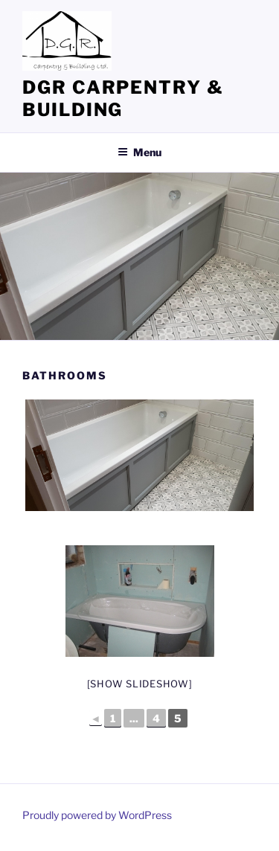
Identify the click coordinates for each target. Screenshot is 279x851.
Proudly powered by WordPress (97, 815)
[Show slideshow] (140, 684)
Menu (139, 152)
